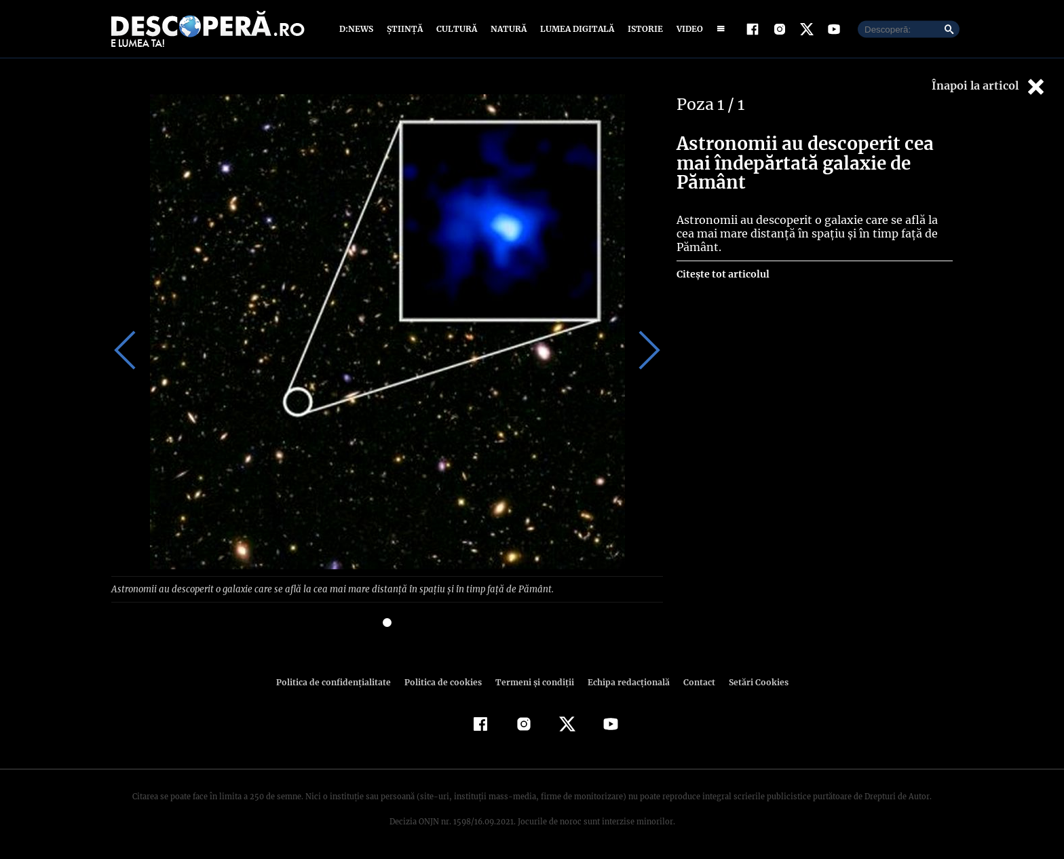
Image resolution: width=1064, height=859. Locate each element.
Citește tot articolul (722, 274)
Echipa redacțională (624, 681)
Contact (693, 681)
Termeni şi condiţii (533, 681)
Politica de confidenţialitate (339, 681)
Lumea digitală (574, 29)
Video (687, 29)
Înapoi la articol (989, 86)
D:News (358, 29)
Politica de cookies (444, 681)
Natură (507, 29)
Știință (405, 29)
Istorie (642, 29)
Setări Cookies (751, 681)
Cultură (456, 29)
